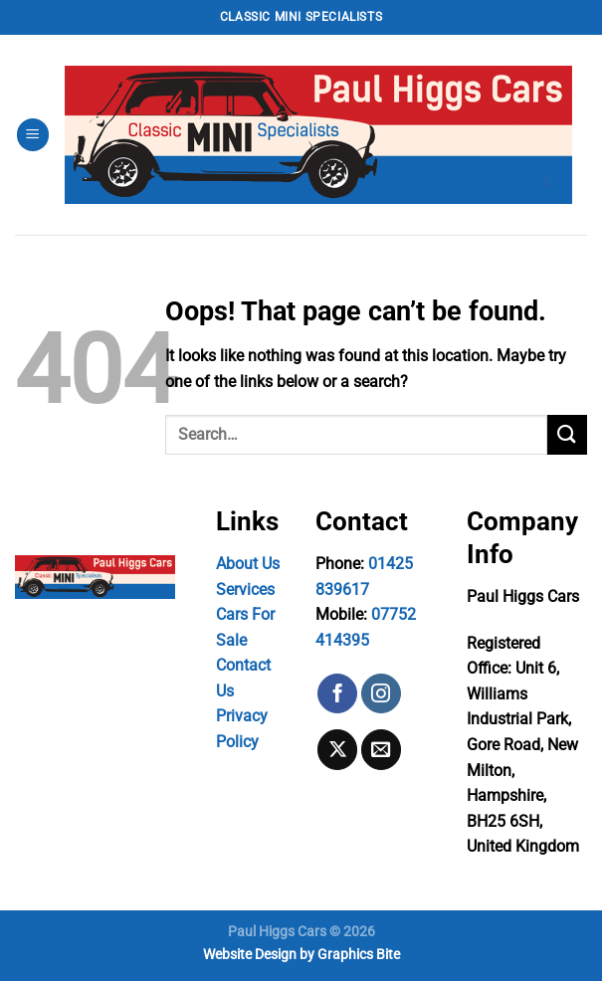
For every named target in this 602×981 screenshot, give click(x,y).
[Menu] (33, 134)
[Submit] (567, 434)
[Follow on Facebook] (337, 693)
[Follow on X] (337, 749)
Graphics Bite (358, 954)
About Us (248, 563)
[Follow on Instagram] (381, 693)
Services (245, 589)
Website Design (250, 954)
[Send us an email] (381, 749)
